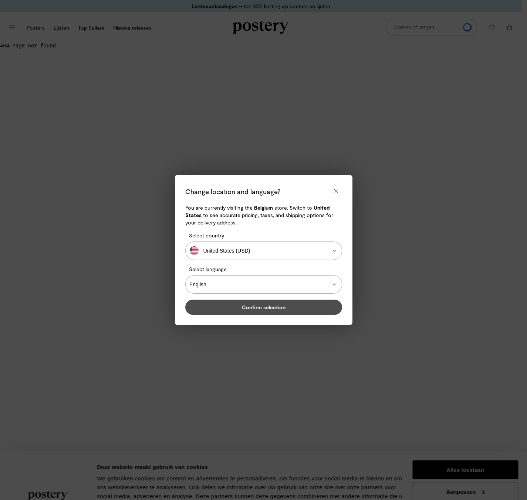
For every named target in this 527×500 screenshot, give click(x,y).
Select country (206, 235)
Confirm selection (264, 307)
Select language (208, 269)
